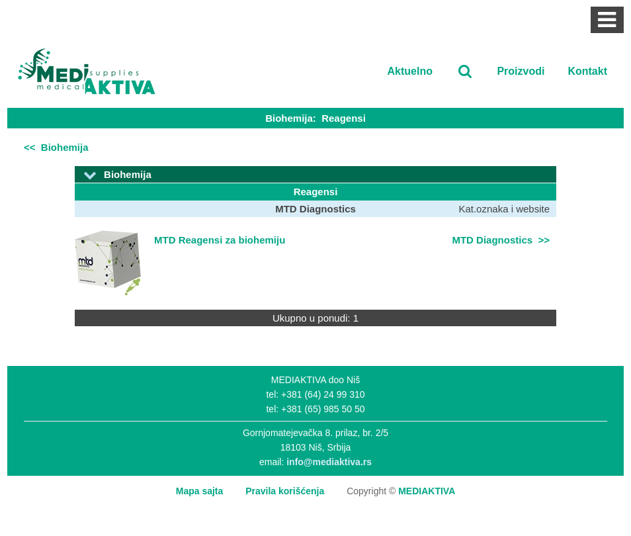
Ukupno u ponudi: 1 (315, 318)
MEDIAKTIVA (426, 491)
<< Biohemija (56, 147)
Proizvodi (520, 71)
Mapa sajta (200, 491)
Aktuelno (410, 71)
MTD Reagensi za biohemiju (219, 240)
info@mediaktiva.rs (329, 462)
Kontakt (587, 71)
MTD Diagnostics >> (501, 240)
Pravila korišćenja (284, 491)
